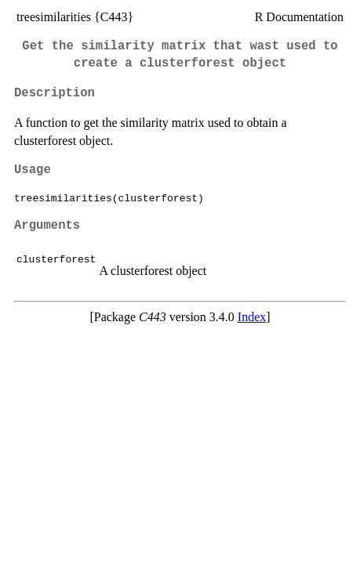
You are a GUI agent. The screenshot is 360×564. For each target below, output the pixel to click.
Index (252, 317)
